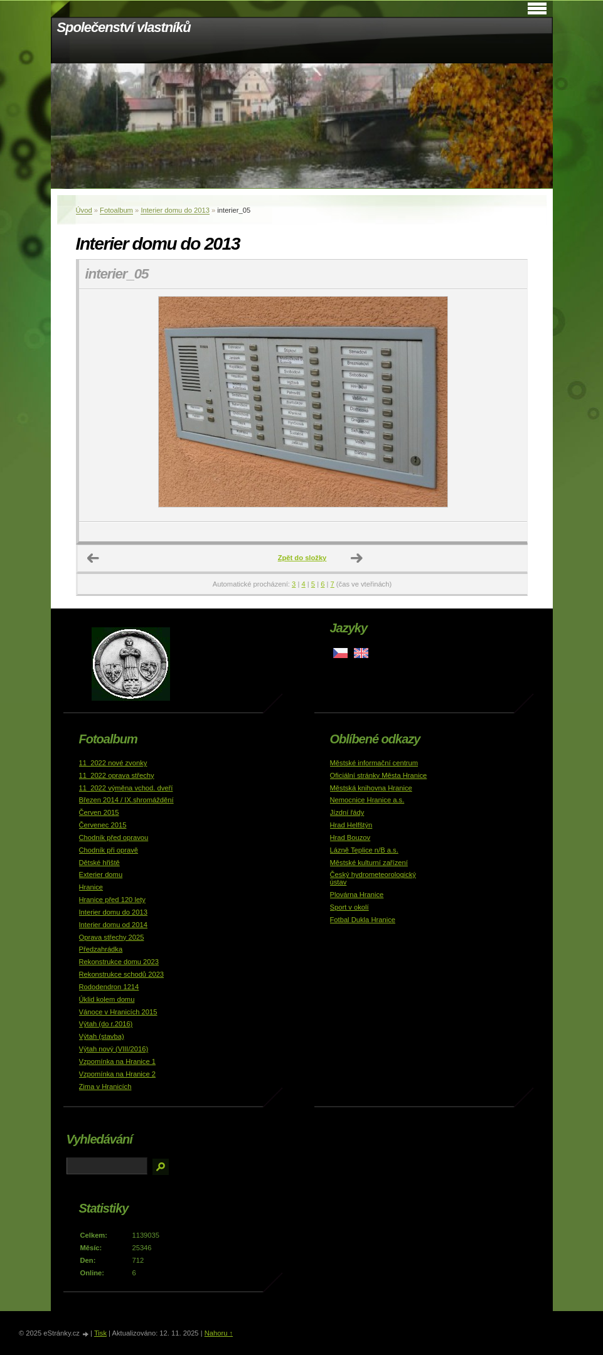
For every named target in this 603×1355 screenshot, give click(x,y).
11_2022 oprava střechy (116, 775)
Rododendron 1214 (109, 987)
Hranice (91, 887)
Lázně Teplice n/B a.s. (364, 850)
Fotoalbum (116, 210)
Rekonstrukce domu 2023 (119, 961)
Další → (357, 558)
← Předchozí (93, 558)
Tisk (100, 1333)
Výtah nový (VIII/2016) (114, 1049)
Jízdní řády (347, 812)
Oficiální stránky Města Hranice (378, 775)
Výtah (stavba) (101, 1036)
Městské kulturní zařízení (369, 862)
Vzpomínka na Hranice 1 (117, 1061)
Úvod (84, 210)
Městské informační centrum (374, 763)
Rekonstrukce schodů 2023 (121, 974)
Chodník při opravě (109, 850)
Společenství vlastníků (124, 27)
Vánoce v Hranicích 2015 (118, 1012)
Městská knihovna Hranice (371, 788)
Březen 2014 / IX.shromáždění (126, 800)
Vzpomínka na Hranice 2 (117, 1074)
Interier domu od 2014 (113, 924)
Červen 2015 (99, 812)
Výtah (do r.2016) (106, 1024)
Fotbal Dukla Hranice (362, 919)
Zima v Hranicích (105, 1086)
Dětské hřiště (99, 862)
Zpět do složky (302, 557)
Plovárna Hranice (357, 894)
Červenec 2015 (103, 825)
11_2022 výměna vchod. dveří (126, 788)
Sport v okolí (349, 907)
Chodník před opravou (114, 837)
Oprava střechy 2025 (111, 937)
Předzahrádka (101, 949)
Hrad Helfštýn (351, 825)
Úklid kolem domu (107, 999)
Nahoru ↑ (219, 1333)
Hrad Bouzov (350, 837)
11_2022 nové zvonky (113, 763)
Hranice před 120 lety (112, 899)
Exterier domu (101, 874)
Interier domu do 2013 (175, 210)
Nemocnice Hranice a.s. (367, 800)
